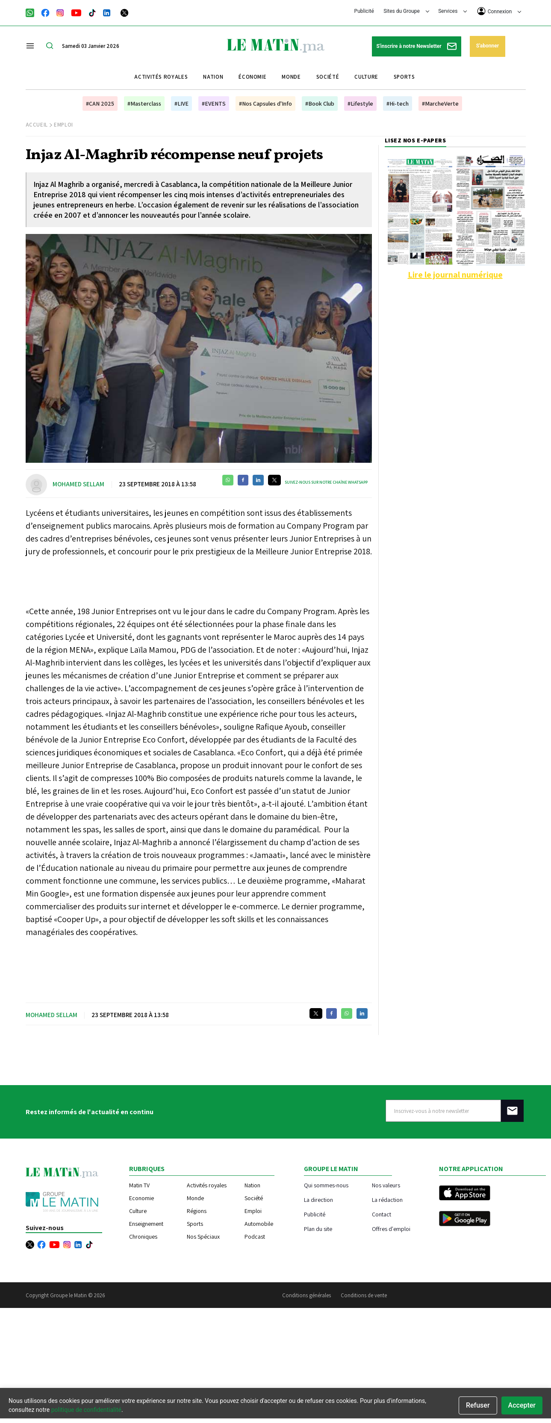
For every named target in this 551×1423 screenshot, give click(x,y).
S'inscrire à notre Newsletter (417, 46)
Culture (366, 76)
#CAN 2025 (100, 103)
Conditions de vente (364, 1295)
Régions (196, 1211)
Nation (213, 76)
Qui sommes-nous (326, 1185)
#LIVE (181, 103)
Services (452, 11)
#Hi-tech (397, 103)
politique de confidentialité (86, 1409)
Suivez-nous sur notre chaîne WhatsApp (326, 482)
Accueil (37, 124)
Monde (291, 76)
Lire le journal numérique (455, 274)
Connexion (499, 11)
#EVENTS (214, 103)
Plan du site (318, 1228)
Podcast (255, 1236)
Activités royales (161, 76)
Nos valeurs (386, 1185)
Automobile (259, 1224)
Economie (141, 1198)
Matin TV (139, 1185)
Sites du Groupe (406, 11)
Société (327, 76)
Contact (381, 1214)
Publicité (364, 11)
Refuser (478, 1405)
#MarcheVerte (440, 103)
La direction (318, 1199)
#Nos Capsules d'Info (265, 103)
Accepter (522, 1405)
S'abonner (487, 46)
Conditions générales (306, 1295)
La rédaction (387, 1199)
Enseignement (146, 1224)
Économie (252, 76)
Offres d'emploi (391, 1228)
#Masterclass (144, 103)
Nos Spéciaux (203, 1236)
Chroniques (143, 1236)
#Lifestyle (360, 103)
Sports (404, 76)
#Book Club (319, 103)
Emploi (63, 124)
